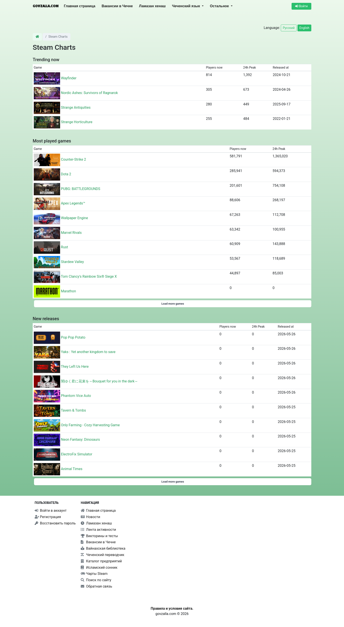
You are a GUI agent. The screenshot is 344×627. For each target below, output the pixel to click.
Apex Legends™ (73, 203)
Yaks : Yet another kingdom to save (88, 352)
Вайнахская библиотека (103, 548)
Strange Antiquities (76, 107)
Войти (301, 6)
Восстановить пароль (55, 523)
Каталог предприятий (101, 561)
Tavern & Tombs (73, 410)
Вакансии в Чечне (117, 6)
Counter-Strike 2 (73, 160)
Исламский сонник (99, 567)
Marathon (68, 291)
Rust (64, 247)
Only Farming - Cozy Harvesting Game (90, 425)
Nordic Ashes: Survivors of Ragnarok (89, 93)
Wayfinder (69, 78)
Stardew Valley (72, 262)
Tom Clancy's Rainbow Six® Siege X (89, 276)
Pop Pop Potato (73, 337)
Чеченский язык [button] (186, 6)
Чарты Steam (94, 574)
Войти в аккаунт (50, 510)
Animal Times (71, 469)
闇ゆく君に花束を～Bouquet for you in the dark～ (99, 381)
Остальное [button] (220, 6)
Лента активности (98, 530)
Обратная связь (96, 586)
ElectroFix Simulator (76, 454)
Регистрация (48, 517)
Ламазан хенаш (152, 6)
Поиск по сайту (96, 580)
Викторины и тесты (99, 536)
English (304, 28)
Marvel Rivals (71, 233)
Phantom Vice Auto (76, 396)
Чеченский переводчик (102, 555)
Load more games (172, 303)
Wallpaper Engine (74, 218)
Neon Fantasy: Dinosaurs (80, 440)
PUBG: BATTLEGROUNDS (80, 189)
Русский (289, 28)
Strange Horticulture (76, 122)
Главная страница (79, 6)
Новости (90, 517)
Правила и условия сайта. (172, 608)
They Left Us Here (74, 366)
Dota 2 (66, 174)
